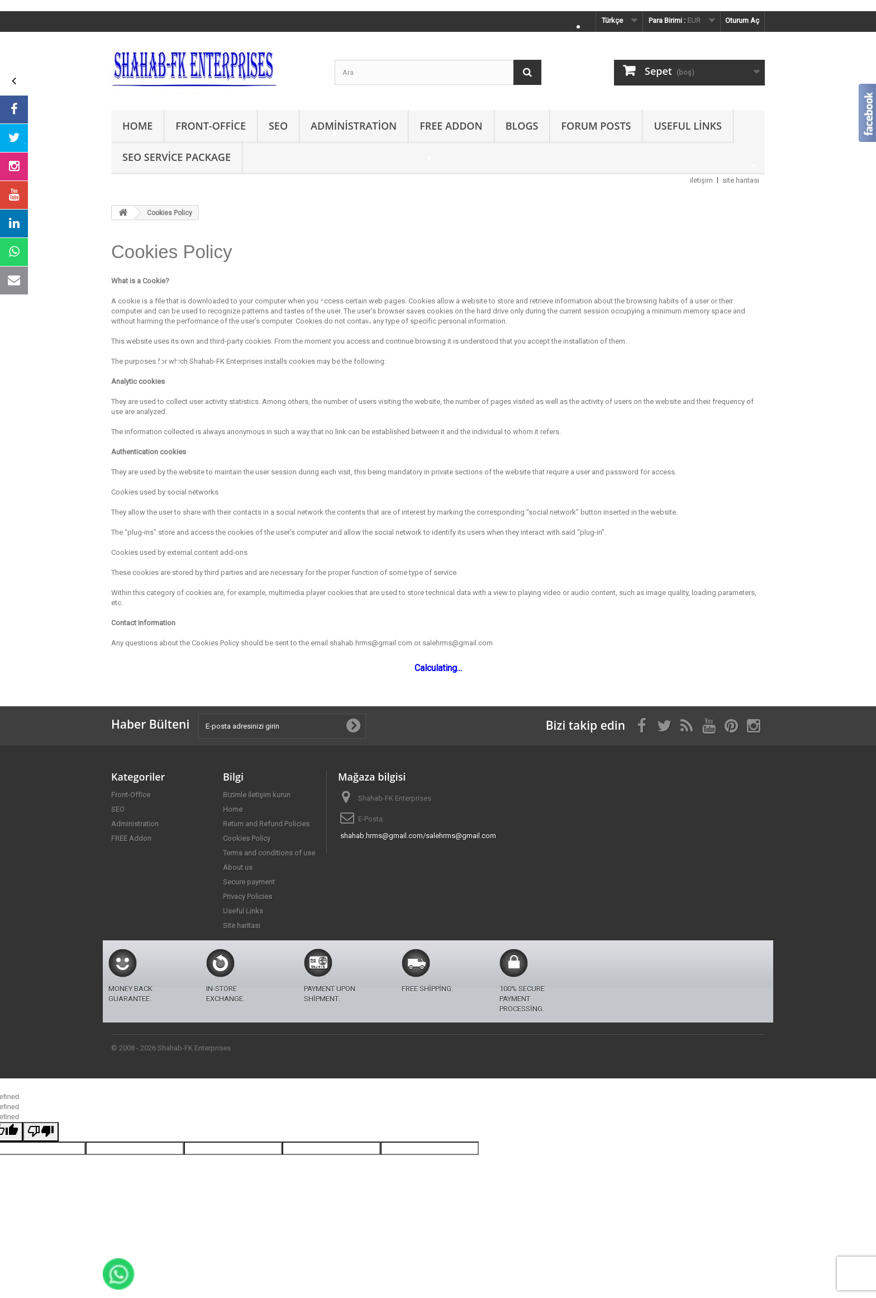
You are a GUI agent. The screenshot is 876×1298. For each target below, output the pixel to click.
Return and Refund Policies (266, 824)
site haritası (740, 180)
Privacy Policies (247, 896)
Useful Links (687, 125)
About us (238, 867)
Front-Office (210, 125)
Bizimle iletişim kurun (257, 795)
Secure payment (249, 882)
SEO (278, 125)
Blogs (522, 125)
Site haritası (241, 925)
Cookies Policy (246, 838)
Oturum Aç (742, 20)
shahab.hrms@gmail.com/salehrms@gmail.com (418, 835)
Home (137, 125)
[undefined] (41, 1132)
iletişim (701, 180)
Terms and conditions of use (269, 853)
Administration (354, 125)
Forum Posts (596, 125)
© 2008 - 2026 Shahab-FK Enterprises (171, 1048)
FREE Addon (451, 125)
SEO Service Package (176, 157)
